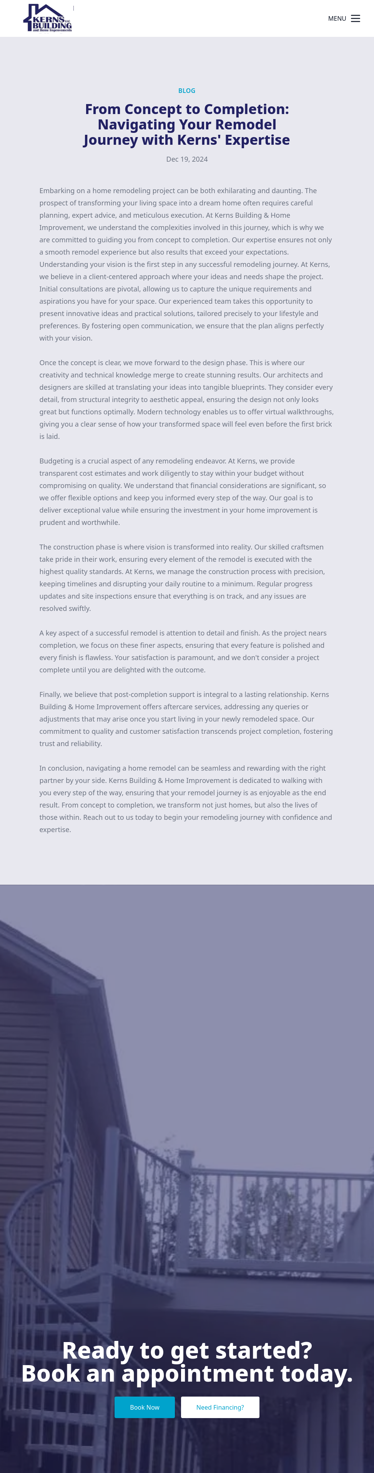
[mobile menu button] (355, 18)
